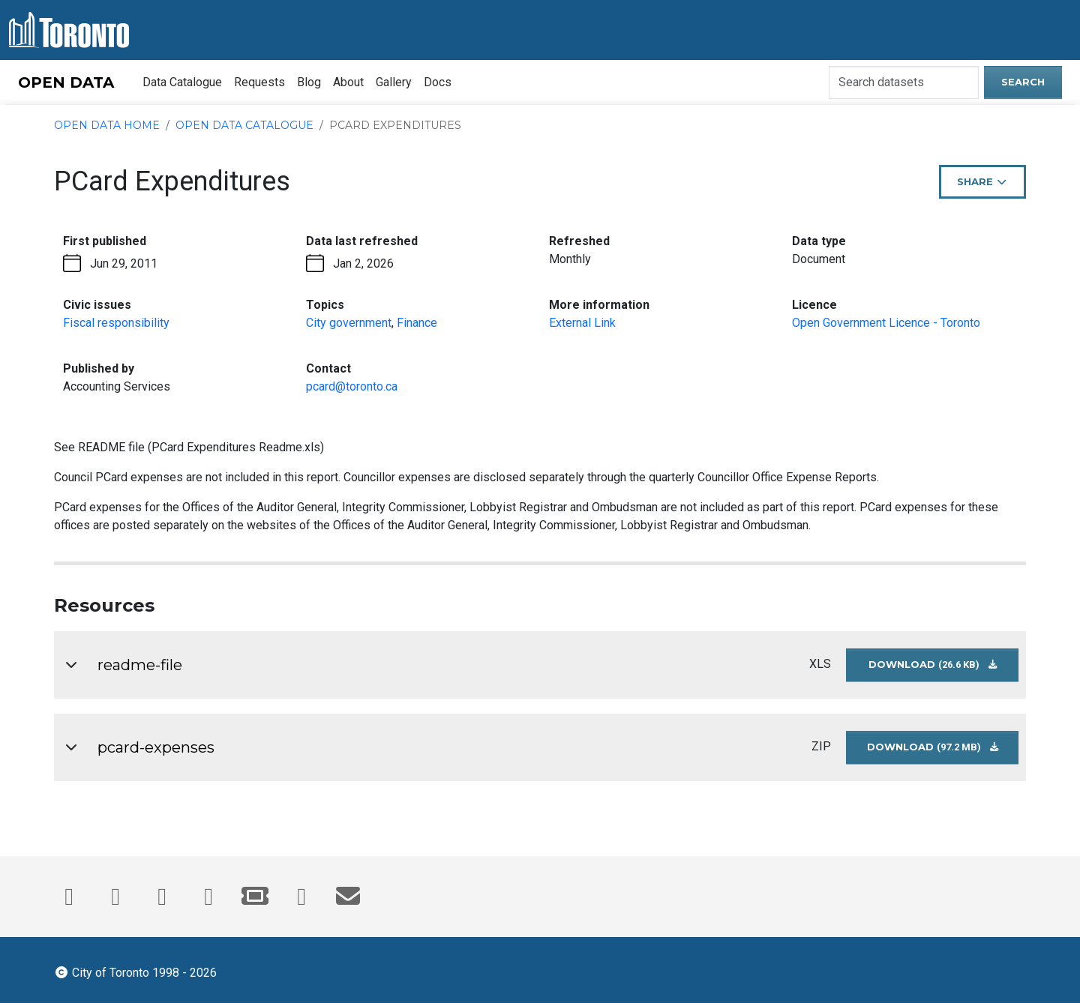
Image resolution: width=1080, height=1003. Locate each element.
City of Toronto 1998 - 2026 (135, 971)
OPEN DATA (66, 82)
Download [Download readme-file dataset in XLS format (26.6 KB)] (943, 669)
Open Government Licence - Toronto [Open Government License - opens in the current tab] (886, 323)
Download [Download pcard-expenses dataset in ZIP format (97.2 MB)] (943, 752)
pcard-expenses (156, 747)
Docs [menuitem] (438, 82)
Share (989, 186)
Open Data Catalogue (245, 125)
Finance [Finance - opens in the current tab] (417, 323)
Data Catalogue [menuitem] (182, 82)
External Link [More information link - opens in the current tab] (582, 323)
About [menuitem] (348, 82)
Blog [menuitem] (309, 82)
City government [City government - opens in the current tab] (349, 323)
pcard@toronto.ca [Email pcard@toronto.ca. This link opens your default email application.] (352, 386)
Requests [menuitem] (259, 82)
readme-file (140, 665)
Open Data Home (107, 125)
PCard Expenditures (395, 125)
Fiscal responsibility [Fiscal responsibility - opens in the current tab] (116, 323)
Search (1023, 82)
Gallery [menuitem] (394, 82)
